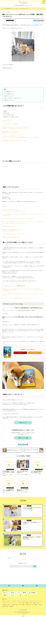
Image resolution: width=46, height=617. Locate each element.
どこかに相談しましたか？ (9, 93)
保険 (23, 602)
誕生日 (7, 606)
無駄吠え (36, 604)
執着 (38, 602)
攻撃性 (11, 474)
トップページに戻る (23, 609)
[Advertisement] (23, 78)
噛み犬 (40, 473)
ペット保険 (19, 602)
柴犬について (5, 592)
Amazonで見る (35, 352)
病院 (4, 606)
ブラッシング (13, 602)
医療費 (27, 602)
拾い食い (24, 524)
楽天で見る (20, 352)
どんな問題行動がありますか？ (10, 91)
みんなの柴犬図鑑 (10, 20)
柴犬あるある (28, 604)
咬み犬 (31, 602)
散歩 (17, 604)
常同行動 (4, 604)
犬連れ (40, 604)
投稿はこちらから (23, 422)
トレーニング (19, 473)
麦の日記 (12, 592)
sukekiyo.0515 (9, 67)
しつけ (18, 592)
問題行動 (29, 505)
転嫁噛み (11, 606)
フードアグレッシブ (6, 474)
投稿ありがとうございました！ (10, 100)
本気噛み (4, 475)
